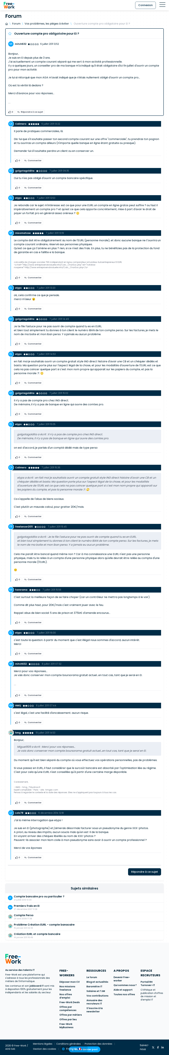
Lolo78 (19, 813)
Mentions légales (43, 1043)
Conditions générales (68, 1043)
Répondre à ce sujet (30, 112)
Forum (16, 24)
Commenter (33, 160)
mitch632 (20, 44)
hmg (18, 732)
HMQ (18, 705)
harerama (21, 589)
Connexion (145, 5)
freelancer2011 (24, 526)
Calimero (21, 123)
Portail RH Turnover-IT (148, 983)
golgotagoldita (25, 170)
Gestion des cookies (45, 1049)
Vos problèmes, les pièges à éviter (47, 24)
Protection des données (99, 1043)
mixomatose (23, 233)
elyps (18, 198)
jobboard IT (37, 985)
